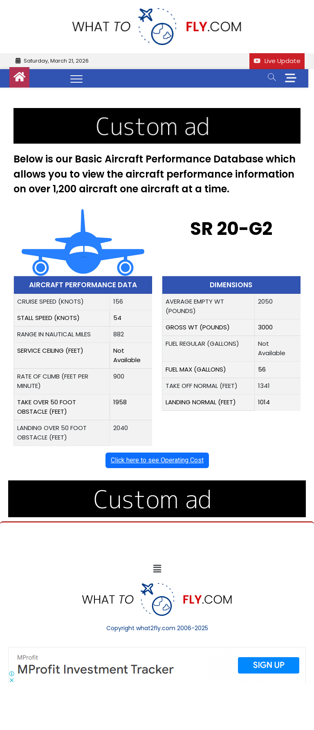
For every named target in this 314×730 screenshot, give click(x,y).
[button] (157, 569)
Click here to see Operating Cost (157, 460)
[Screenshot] (157, 651)
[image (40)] (157, 112)
